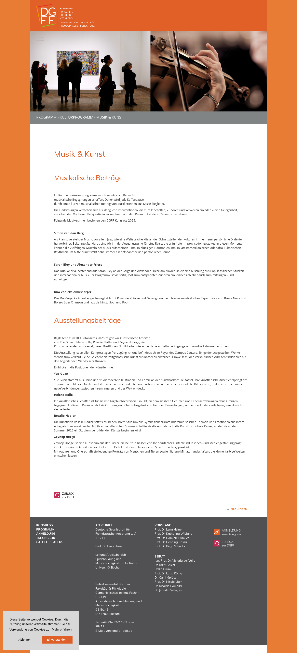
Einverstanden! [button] (57, 639)
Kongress (44, 525)
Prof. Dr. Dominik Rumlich (172, 538)
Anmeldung (45, 533)
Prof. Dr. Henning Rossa (171, 542)
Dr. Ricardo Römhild (168, 586)
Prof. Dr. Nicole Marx (168, 581)
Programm (46, 117)
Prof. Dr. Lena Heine (168, 529)
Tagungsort (46, 538)
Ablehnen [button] (24, 639)
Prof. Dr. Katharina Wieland (173, 533)
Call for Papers (49, 542)
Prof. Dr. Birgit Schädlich (171, 546)
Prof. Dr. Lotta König (168, 573)
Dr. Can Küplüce (165, 577)
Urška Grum (163, 569)
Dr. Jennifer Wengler (168, 590)
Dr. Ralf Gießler (165, 565)
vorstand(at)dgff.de (119, 631)
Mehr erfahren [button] (62, 629)
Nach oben (239, 509)
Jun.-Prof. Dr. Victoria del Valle (175, 560)
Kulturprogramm (76, 117)
